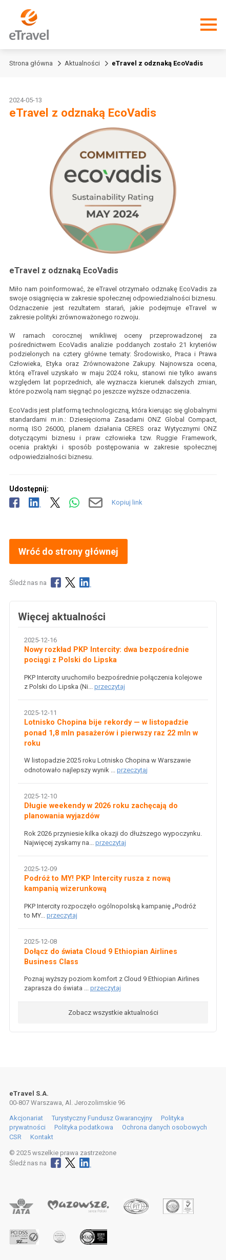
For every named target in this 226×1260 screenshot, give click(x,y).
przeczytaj (109, 686)
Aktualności (82, 63)
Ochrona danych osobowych (164, 1127)
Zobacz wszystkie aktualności (113, 1012)
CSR (15, 1137)
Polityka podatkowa (83, 1127)
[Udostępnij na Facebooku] (14, 502)
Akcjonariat (26, 1118)
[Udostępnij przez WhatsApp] (74, 502)
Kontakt (41, 1137)
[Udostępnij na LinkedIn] (35, 502)
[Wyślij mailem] (95, 502)
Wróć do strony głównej (68, 551)
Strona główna (31, 63)
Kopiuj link (127, 502)
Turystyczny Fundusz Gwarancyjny (102, 1118)
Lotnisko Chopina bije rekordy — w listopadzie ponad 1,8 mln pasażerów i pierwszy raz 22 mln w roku (111, 732)
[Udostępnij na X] (55, 502)
